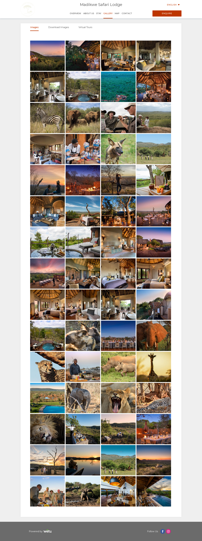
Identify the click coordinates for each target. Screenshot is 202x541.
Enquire (167, 13)
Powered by (40, 531)
